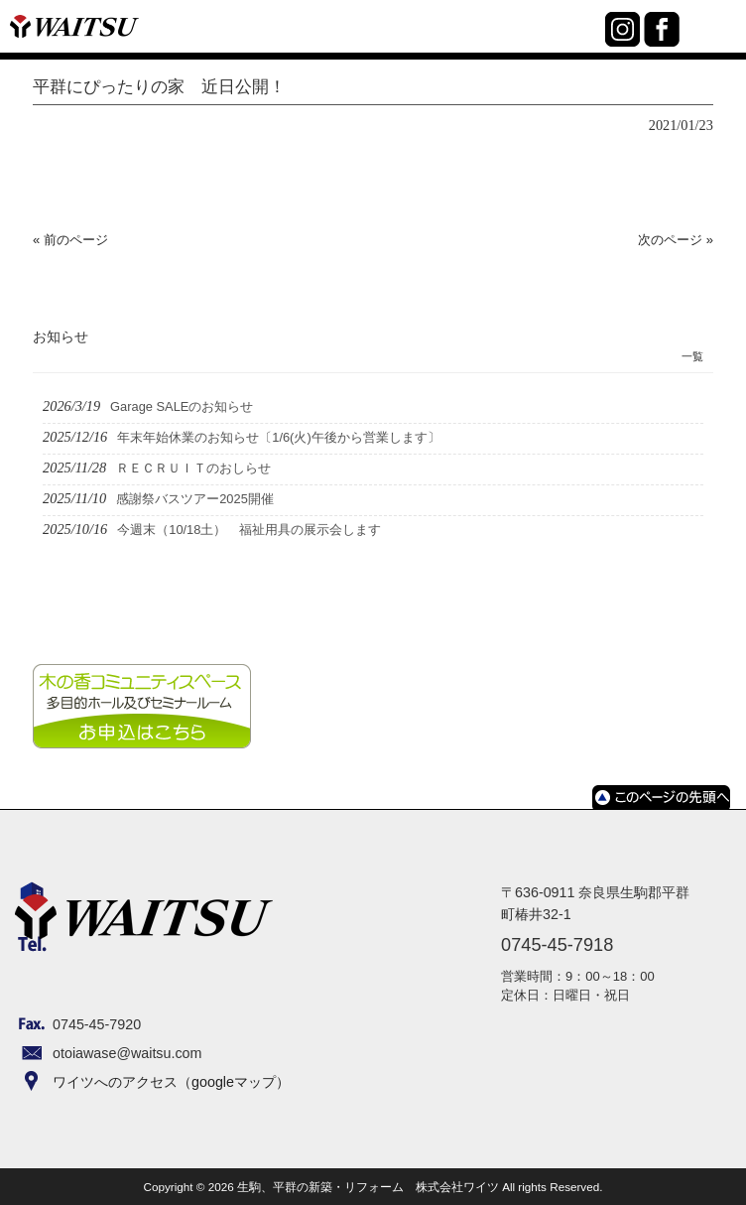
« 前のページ (70, 239)
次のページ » (675, 239)
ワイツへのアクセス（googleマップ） (171, 1082)
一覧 (692, 356)
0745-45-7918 (584, 41)
